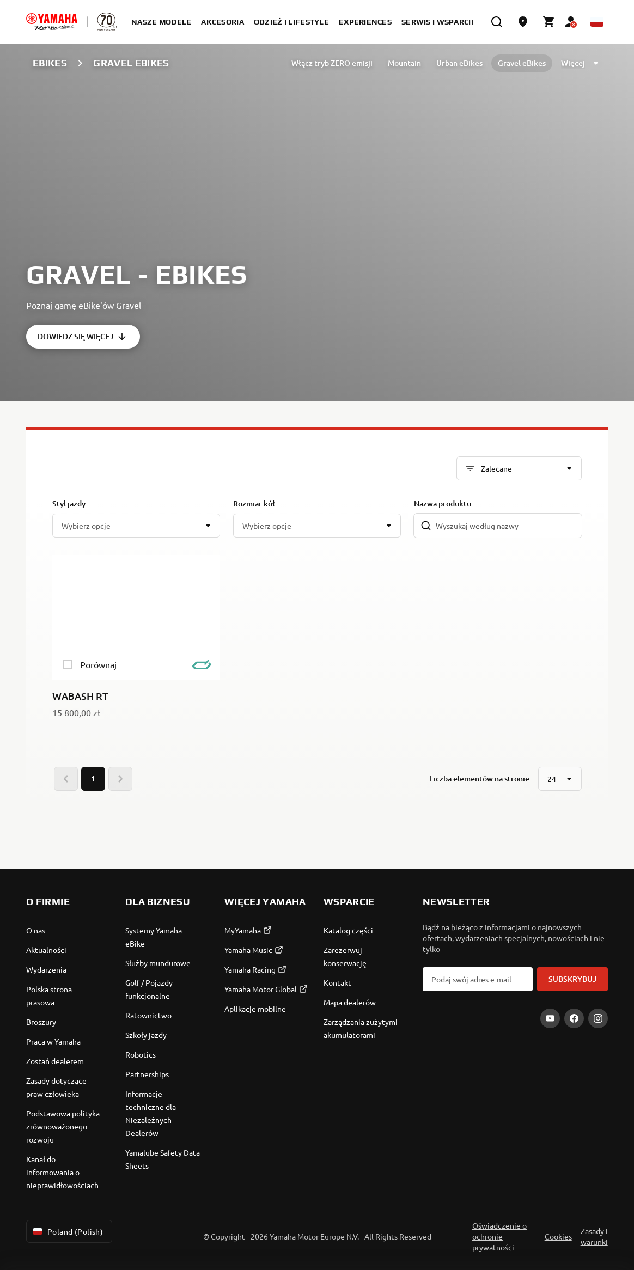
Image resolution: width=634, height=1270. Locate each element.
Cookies (558, 1236)
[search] (497, 22)
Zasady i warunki (594, 1236)
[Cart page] (549, 21)
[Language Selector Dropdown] (597, 22)
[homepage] (51, 22)
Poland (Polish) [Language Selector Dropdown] (67, 1231)
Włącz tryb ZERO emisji (332, 63)
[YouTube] (550, 1018)
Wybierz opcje (86, 525)
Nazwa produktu (442, 503)
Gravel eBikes (522, 63)
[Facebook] (574, 1018)
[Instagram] (598, 1018)
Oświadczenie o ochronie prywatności (499, 1236)
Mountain (404, 63)
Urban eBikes (459, 63)
